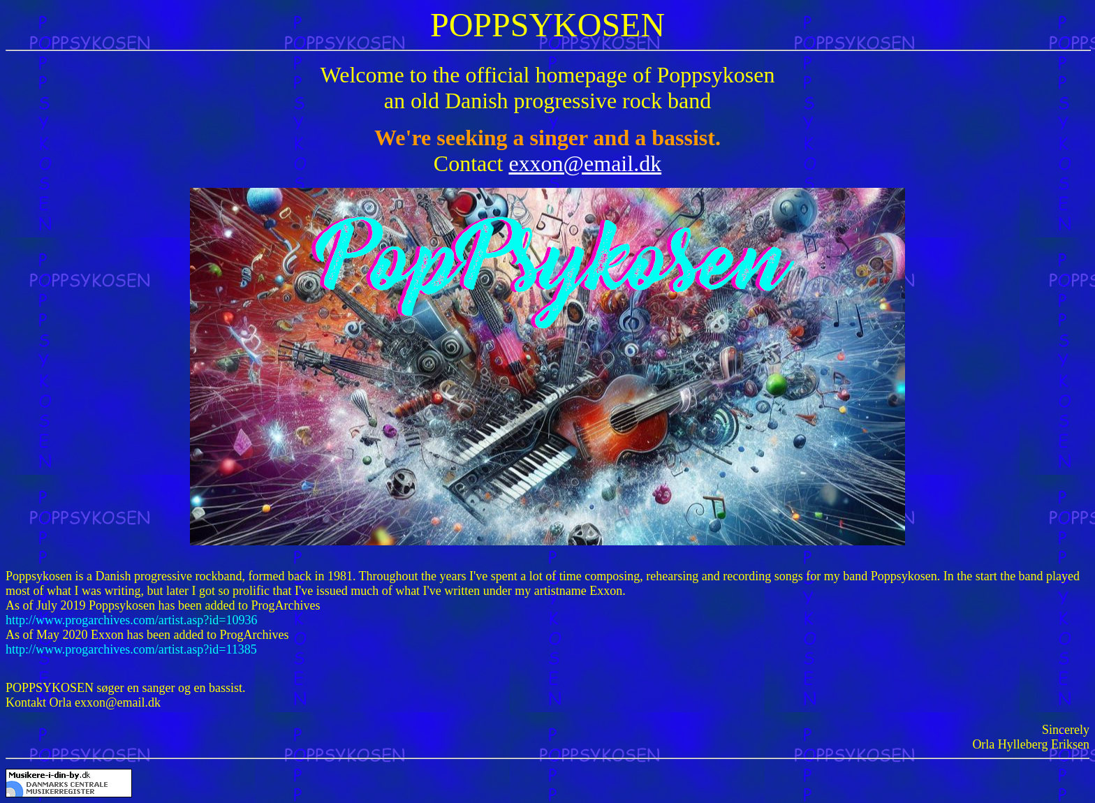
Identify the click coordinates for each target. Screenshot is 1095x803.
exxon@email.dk (584, 163)
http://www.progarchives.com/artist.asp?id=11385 (131, 649)
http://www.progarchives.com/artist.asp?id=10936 (131, 620)
